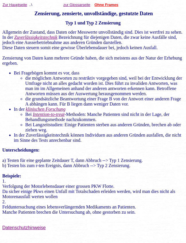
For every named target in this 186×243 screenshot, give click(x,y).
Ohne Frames (106, 5)
